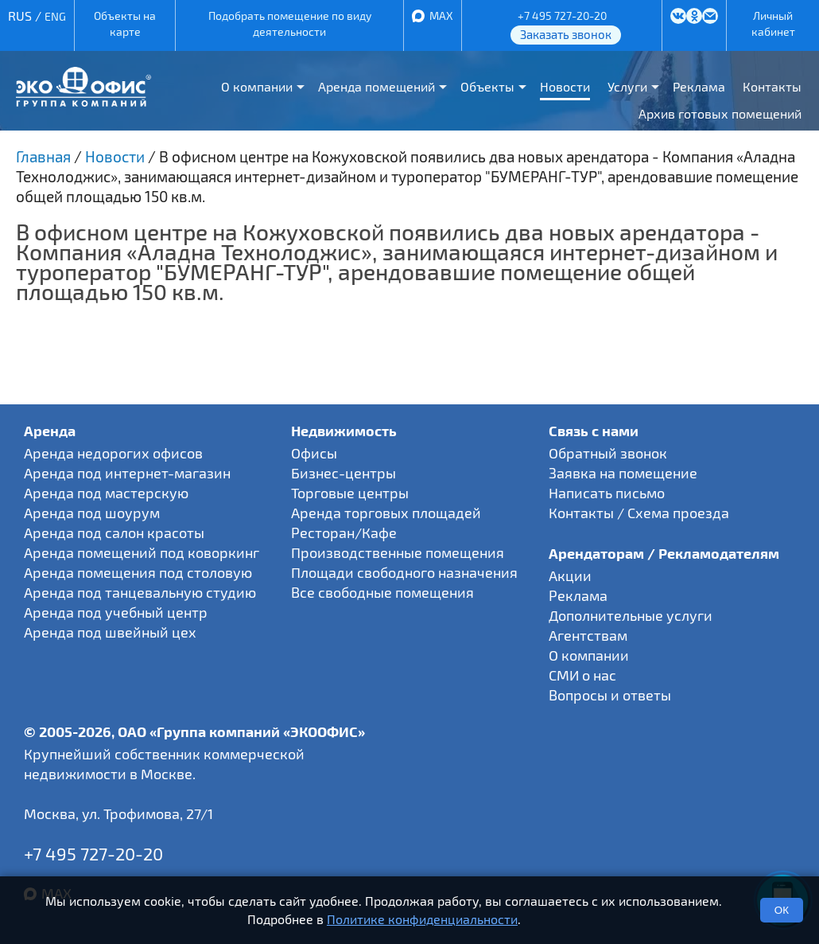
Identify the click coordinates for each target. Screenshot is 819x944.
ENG (55, 16)
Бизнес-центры (343, 473)
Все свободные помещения (382, 592)
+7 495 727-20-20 (562, 15)
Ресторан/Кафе (344, 532)
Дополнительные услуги (630, 615)
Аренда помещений (376, 86)
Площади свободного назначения (404, 572)
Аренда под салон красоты (114, 532)
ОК (781, 910)
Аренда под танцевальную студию (140, 592)
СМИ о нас (582, 675)
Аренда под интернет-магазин (127, 473)
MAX (441, 15)
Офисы (314, 453)
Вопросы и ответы (610, 695)
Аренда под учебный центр (116, 612)
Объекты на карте (125, 23)
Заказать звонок (565, 34)
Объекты (487, 86)
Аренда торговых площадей (386, 512)
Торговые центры (350, 492)
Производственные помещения (397, 552)
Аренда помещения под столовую (138, 572)
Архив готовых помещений (720, 113)
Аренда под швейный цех (110, 632)
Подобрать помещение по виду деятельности (289, 23)
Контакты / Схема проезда (639, 512)
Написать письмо (607, 492)
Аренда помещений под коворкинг (141, 552)
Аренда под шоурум (92, 512)
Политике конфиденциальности (422, 918)
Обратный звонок (608, 453)
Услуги (627, 86)
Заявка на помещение (623, 473)
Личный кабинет (773, 23)
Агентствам (588, 635)
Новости (565, 86)
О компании (257, 86)
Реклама (699, 86)
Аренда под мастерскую (106, 492)
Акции (570, 575)
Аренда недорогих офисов (113, 453)
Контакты (772, 86)
